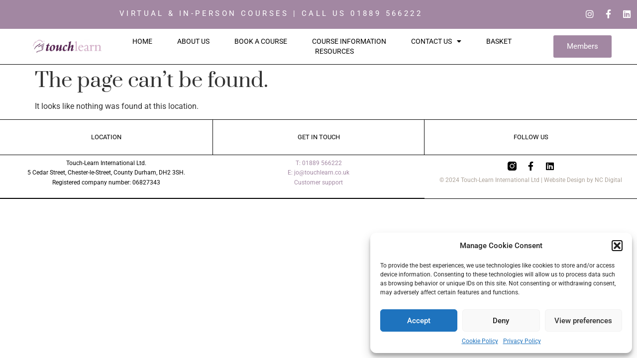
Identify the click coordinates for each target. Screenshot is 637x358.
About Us (193, 42)
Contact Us (436, 42)
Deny (501, 320)
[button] (617, 246)
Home (142, 42)
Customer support (318, 182)
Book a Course (260, 42)
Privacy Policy (522, 341)
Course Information (349, 42)
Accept (418, 320)
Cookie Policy (480, 341)
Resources (334, 52)
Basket (499, 42)
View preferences (583, 320)
